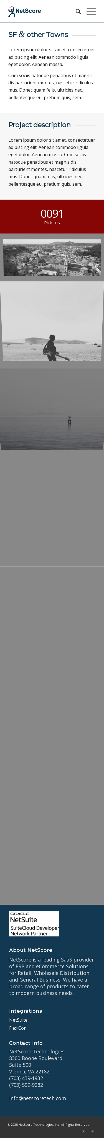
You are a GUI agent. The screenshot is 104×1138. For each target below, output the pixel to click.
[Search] (75, 11)
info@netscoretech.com (37, 1098)
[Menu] (88, 11)
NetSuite (18, 1020)
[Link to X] (84, 1131)
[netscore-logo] (43, 11)
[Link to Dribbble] (92, 1131)
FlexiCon (18, 1028)
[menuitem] (75, 11)
